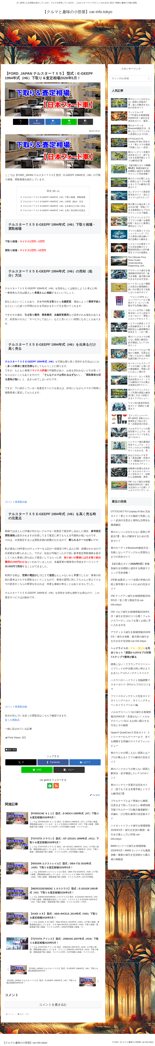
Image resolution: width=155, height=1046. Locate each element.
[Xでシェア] (20, 122)
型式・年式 (11, 750)
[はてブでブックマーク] (53, 122)
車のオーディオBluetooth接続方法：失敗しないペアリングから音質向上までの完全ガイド (131, 552)
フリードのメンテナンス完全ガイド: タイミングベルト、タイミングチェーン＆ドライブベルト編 (131, 700)
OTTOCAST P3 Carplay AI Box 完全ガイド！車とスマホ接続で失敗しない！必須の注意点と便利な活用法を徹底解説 (130, 518)
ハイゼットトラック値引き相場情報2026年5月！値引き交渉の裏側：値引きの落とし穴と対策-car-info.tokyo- (130, 832)
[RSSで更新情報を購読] (56, 785)
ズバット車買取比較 (16, 502)
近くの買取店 (12, 720)
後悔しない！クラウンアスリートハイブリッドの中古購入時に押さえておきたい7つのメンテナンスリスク (130, 668)
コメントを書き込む (53, 1004)
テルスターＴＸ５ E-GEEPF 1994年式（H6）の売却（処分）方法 (53, 201)
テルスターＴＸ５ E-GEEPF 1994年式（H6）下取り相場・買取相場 (54, 197)
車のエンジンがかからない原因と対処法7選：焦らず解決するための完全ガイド (130, 536)
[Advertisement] (77, 42)
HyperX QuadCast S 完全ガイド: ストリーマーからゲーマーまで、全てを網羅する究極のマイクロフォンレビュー (130, 739)
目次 (49, 191)
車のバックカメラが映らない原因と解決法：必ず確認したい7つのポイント (130, 773)
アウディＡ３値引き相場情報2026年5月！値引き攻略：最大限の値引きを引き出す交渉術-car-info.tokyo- (131, 636)
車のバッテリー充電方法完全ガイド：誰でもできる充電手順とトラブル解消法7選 (130, 789)
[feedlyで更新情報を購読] (50, 785)
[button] (85, 122)
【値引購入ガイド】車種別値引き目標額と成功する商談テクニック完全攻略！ (130, 568)
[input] (131, 78)
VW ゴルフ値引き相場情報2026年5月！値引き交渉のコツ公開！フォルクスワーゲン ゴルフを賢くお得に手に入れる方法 (131, 618)
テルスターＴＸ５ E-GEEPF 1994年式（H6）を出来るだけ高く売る (54, 206)
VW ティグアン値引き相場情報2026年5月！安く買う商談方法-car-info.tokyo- (130, 600)
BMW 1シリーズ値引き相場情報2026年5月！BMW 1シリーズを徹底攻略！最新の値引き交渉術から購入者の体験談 (130, 853)
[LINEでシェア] (69, 122)
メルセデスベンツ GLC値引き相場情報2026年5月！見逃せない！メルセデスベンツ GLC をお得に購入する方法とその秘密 (131, 719)
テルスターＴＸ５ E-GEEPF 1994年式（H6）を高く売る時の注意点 (54, 210)
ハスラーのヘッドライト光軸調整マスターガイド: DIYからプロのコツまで (131, 684)
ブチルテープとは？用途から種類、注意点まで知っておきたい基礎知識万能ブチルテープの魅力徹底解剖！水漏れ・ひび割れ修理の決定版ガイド (130, 809)
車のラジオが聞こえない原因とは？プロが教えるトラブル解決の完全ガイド (130, 757)
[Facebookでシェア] (37, 122)
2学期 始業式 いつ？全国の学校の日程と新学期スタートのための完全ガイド (130, 584)
